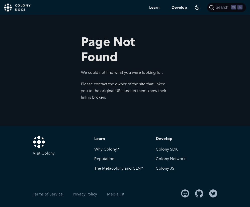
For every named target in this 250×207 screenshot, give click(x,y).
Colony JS (165, 168)
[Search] (226, 7)
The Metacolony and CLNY (118, 168)
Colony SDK (167, 149)
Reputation (104, 158)
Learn (154, 7)
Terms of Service (48, 194)
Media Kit (115, 194)
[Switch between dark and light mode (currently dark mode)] (197, 8)
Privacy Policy (85, 194)
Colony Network (171, 158)
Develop (179, 7)
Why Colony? (106, 149)
